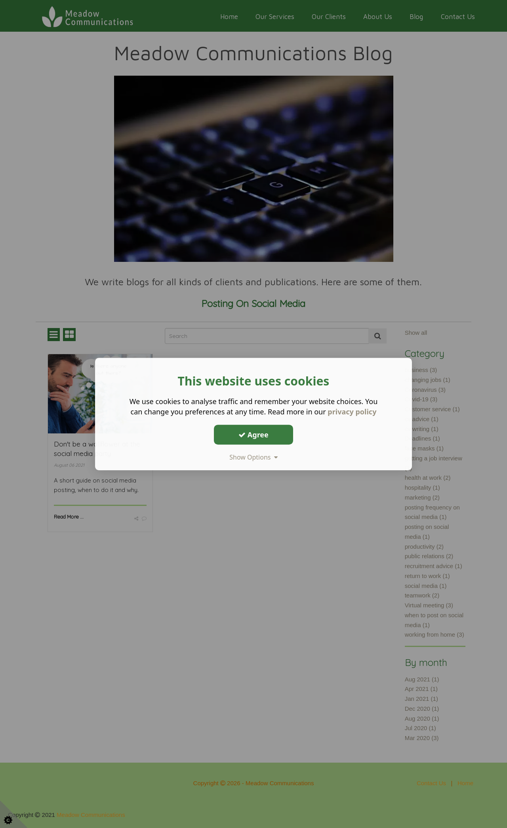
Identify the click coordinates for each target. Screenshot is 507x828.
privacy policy (352, 411)
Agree (253, 434)
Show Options (253, 457)
